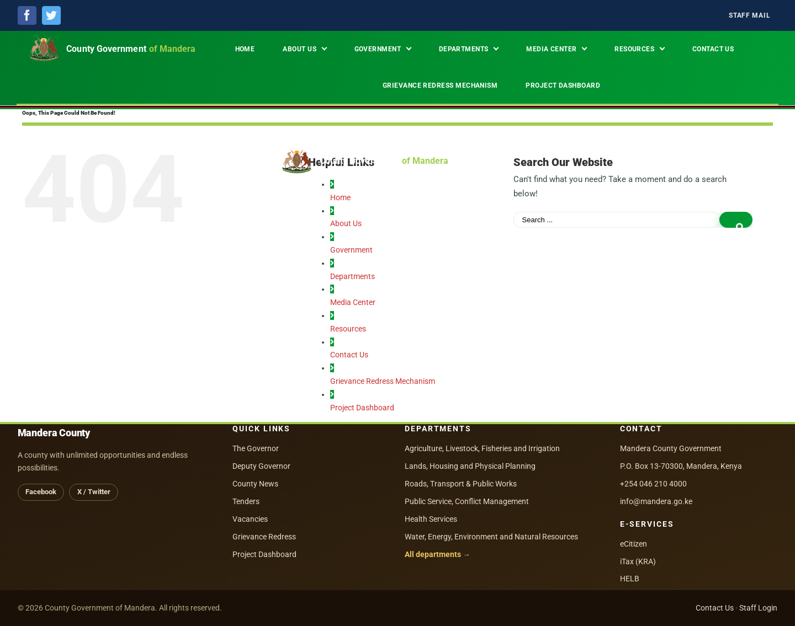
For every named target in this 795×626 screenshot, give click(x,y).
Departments (352, 276)
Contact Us (349, 354)
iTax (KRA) (638, 561)
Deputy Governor (261, 466)
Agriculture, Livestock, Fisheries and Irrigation (482, 448)
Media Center (352, 302)
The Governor (255, 448)
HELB (629, 578)
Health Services (431, 519)
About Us (346, 223)
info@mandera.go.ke (656, 501)
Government (351, 249)
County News (255, 483)
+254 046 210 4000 (653, 483)
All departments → (437, 554)
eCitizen (633, 543)
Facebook (40, 492)
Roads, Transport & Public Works (461, 483)
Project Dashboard (362, 407)
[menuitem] (749, 15)
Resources (348, 328)
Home (340, 197)
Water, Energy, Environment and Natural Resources (491, 536)
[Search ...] (616, 220)
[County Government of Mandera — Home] (118, 49)
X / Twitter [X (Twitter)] (93, 492)
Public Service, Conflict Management (467, 501)
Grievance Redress (264, 536)
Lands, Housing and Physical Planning (470, 466)
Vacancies (250, 519)
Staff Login (758, 607)
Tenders (245, 501)
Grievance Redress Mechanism (382, 381)
